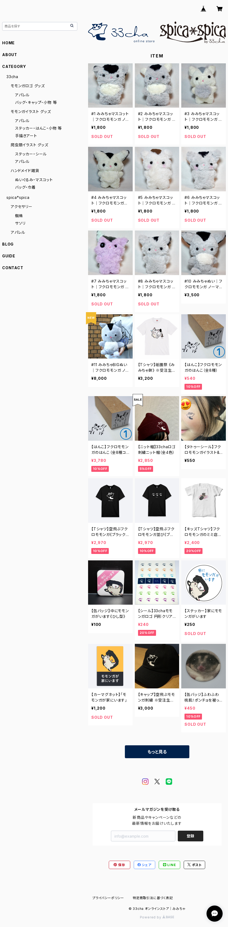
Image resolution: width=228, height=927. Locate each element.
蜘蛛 (19, 215)
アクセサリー (21, 206)
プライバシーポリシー (108, 898)
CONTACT (12, 267)
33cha (12, 76)
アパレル (22, 95)
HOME (8, 43)
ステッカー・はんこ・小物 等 (38, 128)
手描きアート (26, 135)
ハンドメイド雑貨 (25, 170)
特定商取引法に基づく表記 (153, 898)
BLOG (8, 244)
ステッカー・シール (31, 154)
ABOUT (9, 54)
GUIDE (8, 256)
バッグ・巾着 (25, 187)
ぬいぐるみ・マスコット (34, 179)
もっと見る (157, 751)
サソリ (20, 223)
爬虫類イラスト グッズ (29, 145)
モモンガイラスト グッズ (31, 111)
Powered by (157, 917)
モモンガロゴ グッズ (28, 85)
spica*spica (18, 197)
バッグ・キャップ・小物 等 (36, 102)
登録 (190, 836)
